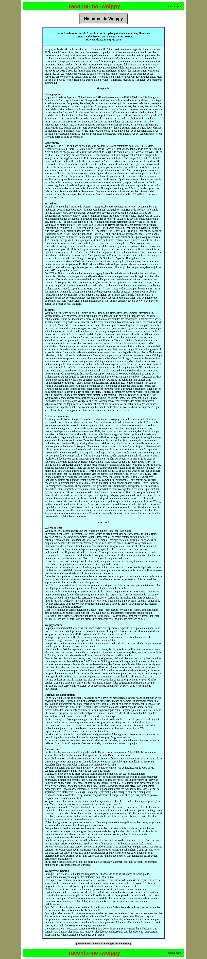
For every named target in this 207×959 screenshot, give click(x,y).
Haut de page (123, 943)
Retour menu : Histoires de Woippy (96, 943)
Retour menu (175, 6)
